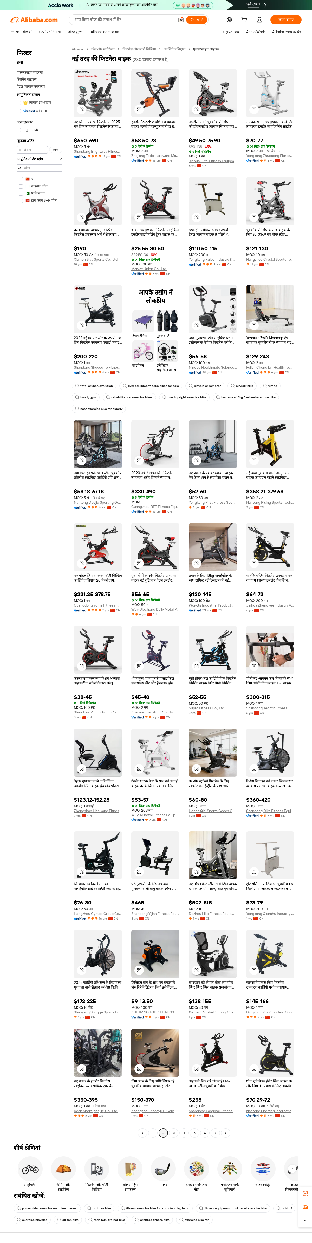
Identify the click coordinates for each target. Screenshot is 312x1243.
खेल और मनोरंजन (103, 49)
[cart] (245, 20)
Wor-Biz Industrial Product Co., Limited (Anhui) (213, 605)
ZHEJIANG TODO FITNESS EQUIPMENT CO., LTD (155, 1012)
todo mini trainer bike (106, 1220)
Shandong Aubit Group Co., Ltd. (98, 712)
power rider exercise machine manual (47, 1208)
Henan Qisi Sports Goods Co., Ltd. (213, 811)
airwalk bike (242, 386)
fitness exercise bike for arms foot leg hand (155, 1208)
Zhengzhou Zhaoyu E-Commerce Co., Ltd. (155, 1111)
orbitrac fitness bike (152, 1220)
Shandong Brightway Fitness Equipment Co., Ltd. (98, 151)
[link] (305, 1193)
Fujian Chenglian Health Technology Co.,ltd (270, 367)
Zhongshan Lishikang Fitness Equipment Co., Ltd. (98, 811)
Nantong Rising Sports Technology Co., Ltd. (270, 502)
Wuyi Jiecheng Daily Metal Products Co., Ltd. (155, 609)
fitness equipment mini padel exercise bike (233, 1208)
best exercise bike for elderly (98, 409)
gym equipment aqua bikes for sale (151, 386)
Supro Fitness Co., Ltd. (207, 708)
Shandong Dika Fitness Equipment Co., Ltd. (270, 811)
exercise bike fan (194, 1220)
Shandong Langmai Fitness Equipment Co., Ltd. (213, 1111)
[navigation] (40, 592)
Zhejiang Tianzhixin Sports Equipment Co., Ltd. (155, 712)
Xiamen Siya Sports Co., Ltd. (96, 259)
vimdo (270, 386)
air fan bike (68, 1220)
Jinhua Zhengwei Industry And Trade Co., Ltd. (270, 605)
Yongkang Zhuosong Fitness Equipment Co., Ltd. (270, 156)
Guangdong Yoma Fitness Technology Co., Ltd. (98, 605)
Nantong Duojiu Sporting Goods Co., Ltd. (98, 502)
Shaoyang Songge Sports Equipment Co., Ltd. (98, 1012)
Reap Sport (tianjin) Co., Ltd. (96, 1111)
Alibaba (77, 49)
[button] (181, 20)
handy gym (85, 397)
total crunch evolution (94, 386)
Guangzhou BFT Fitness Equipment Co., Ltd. (155, 507)
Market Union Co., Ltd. (149, 269)
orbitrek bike (99, 1208)
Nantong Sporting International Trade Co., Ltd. (270, 1111)
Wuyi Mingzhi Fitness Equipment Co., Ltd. (155, 815)
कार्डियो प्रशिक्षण (174, 49)
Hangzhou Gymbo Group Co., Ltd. (98, 913)
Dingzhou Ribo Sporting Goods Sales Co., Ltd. (270, 1012)
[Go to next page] (225, 1133)
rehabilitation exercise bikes (129, 397)
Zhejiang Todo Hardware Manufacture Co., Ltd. (155, 156)
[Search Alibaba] (124, 20)
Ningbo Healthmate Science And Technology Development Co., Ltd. (213, 367)
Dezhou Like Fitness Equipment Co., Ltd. (213, 913)
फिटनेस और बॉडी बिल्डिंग (139, 49)
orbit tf (284, 1208)
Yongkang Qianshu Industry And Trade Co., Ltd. (270, 913)
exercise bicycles (32, 1220)
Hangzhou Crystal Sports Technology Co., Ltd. (270, 259)
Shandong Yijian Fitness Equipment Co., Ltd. (155, 913)
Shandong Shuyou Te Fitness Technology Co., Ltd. (98, 367)
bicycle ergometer (205, 386)
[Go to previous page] (142, 1133)
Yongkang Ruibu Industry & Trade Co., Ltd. (213, 259)
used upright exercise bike (184, 397)
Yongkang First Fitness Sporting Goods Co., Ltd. (213, 502)
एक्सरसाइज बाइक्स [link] (206, 49)
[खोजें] (196, 20)
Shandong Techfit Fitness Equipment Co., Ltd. (270, 708)
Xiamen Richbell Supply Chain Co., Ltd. (213, 1012)
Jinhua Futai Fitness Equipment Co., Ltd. (213, 161)
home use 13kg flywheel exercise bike (246, 397)
